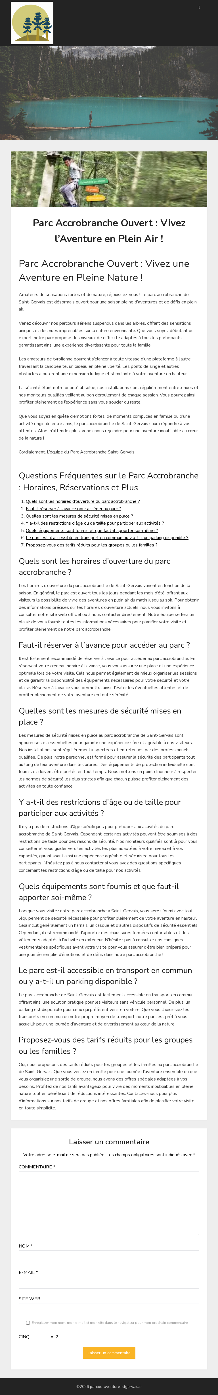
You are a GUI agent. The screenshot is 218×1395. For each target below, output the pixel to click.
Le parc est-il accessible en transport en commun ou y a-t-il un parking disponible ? (107, 538)
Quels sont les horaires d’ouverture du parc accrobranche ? (83, 501)
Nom (26, 1246)
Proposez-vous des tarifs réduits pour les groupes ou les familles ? (92, 545)
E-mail (28, 1272)
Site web (29, 1299)
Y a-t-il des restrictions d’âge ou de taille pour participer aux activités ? (95, 523)
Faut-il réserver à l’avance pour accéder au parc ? (73, 509)
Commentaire (37, 1167)
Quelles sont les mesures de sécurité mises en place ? (79, 516)
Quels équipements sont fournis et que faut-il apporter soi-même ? (92, 530)
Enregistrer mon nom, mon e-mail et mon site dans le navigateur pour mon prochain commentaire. (110, 1322)
